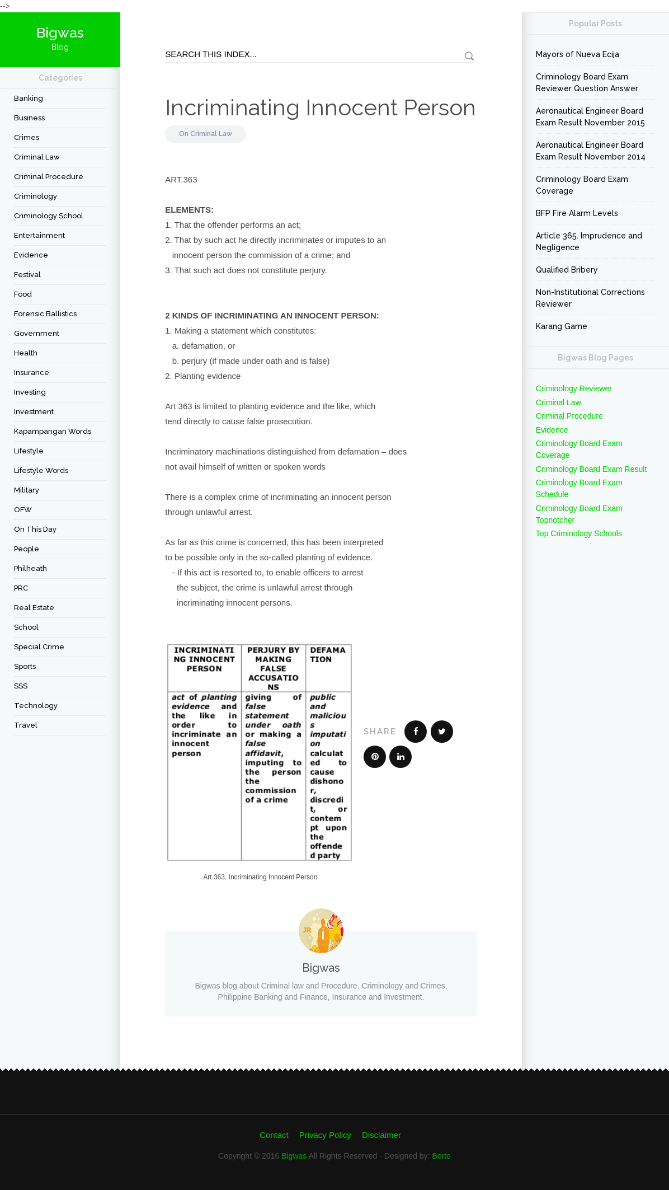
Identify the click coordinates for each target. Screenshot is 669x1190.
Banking (28, 98)
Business (29, 118)
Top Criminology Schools (579, 533)
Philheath (30, 568)
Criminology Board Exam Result (591, 469)
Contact (274, 1135)
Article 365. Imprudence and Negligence (589, 241)
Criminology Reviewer (574, 388)
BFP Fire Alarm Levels (577, 213)
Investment (34, 411)
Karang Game (561, 326)
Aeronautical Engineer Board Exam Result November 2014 (591, 150)
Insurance (31, 372)
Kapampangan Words (52, 431)
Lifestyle (29, 451)
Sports (25, 666)
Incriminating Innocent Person (320, 107)
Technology (36, 705)
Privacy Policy (325, 1135)
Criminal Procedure (48, 176)
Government (36, 333)
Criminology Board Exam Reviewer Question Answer (587, 82)
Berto (441, 1155)
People (26, 549)
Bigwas (294, 1155)
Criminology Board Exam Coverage (582, 185)
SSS (20, 686)
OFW (23, 509)
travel (25, 725)
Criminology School (48, 216)
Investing (30, 392)
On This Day (35, 529)
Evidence (31, 255)
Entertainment (39, 235)
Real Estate (34, 607)
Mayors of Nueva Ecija (577, 54)
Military (26, 490)
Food (23, 294)
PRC (21, 588)
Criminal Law (37, 157)
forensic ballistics (45, 314)
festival (27, 274)
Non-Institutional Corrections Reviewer (590, 298)
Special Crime (39, 647)
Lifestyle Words (41, 470)
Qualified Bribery (567, 269)
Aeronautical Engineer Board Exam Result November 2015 (590, 116)
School (26, 627)
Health (25, 353)
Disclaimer (381, 1135)
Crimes (26, 137)
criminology (35, 196)
